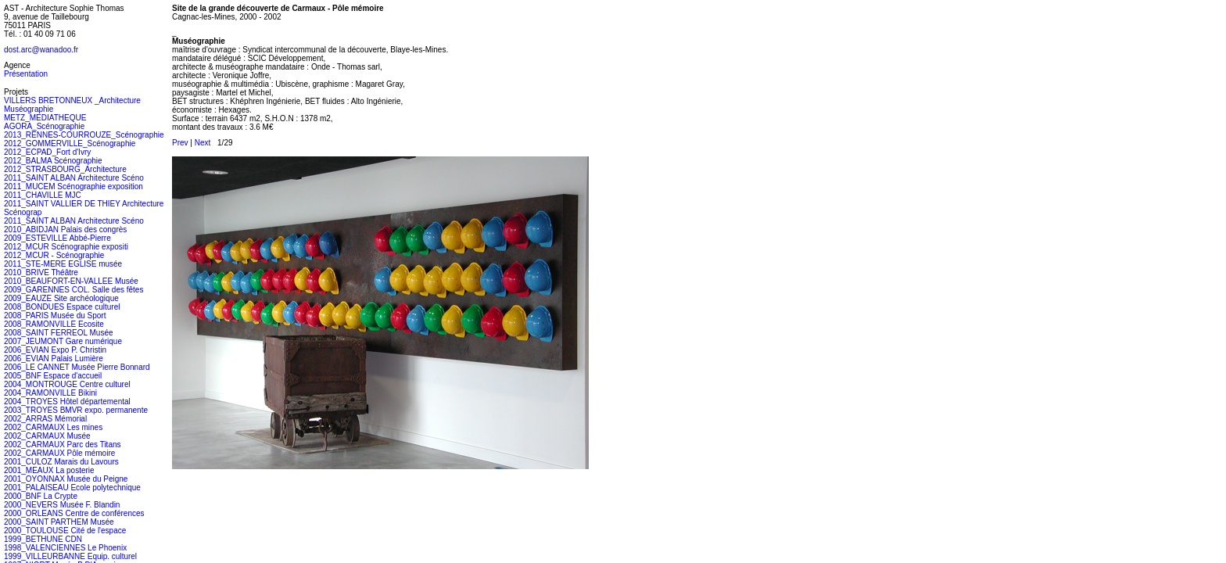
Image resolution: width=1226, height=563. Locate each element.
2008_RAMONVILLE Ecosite (54, 324)
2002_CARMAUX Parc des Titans (62, 444)
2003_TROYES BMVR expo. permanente (76, 410)
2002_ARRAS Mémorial (45, 418)
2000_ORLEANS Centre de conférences (74, 513)
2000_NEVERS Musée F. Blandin (62, 504)
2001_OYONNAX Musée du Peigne (65, 479)
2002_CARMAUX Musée (47, 436)
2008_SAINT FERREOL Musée (58, 332)
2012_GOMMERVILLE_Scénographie (69, 143)
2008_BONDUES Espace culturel (62, 307)
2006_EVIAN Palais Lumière (53, 358)
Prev (180, 142)
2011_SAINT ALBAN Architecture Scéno (74, 178)
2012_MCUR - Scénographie (54, 255)
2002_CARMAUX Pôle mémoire (59, 453)
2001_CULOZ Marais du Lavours (61, 461)
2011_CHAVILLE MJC (42, 195)
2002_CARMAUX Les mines (53, 427)
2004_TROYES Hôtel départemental (67, 401)
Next (203, 142)
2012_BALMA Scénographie (53, 160)
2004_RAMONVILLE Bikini (50, 393)
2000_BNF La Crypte (40, 496)
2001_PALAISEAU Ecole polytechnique (72, 487)
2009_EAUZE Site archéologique (61, 298)
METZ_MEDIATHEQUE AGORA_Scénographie (45, 122)
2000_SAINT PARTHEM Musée (59, 522)
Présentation (26, 74)
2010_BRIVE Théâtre (41, 272)
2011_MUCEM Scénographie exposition (73, 186)
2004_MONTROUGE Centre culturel (67, 384)
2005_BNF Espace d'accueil (53, 375)
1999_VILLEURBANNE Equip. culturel (70, 556)
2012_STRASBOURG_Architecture (65, 169)
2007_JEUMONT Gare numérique (63, 341)
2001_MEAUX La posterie (49, 470)
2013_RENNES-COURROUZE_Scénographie (84, 135)
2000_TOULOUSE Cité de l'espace (65, 530)
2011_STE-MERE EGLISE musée (63, 264)
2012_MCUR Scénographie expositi (66, 246)
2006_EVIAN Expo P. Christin (55, 350)
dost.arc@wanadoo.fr (41, 49)
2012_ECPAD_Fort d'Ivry (47, 152)
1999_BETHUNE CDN (43, 539)
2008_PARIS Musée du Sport (55, 315)
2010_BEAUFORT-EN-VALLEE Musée (71, 281)
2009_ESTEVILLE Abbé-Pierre (57, 238)
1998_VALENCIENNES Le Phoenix (65, 547)
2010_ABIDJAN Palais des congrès (65, 229)
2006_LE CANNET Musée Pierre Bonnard (77, 367)
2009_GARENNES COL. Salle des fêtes (73, 289)
